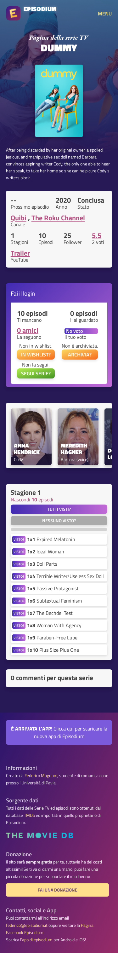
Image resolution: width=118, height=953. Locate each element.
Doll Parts (42, 564)
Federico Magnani (41, 775)
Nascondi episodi (32, 499)
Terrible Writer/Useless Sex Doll (65, 576)
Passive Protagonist (53, 588)
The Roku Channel (58, 217)
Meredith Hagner (74, 449)
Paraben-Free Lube (52, 637)
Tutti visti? (59, 509)
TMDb (29, 815)
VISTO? (19, 539)
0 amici (27, 330)
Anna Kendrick (27, 449)
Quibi (18, 217)
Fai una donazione (57, 890)
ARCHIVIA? (80, 354)
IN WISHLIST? (36, 354)
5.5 (96, 235)
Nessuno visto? (59, 520)
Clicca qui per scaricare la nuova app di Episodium (59, 732)
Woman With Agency (54, 625)
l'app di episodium (36, 939)
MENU (105, 13)
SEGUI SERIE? (36, 373)
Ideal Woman (45, 551)
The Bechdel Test (50, 613)
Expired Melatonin (51, 539)
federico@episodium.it (27, 925)
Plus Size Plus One (53, 650)
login (29, 293)
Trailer (20, 253)
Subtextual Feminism (54, 600)
